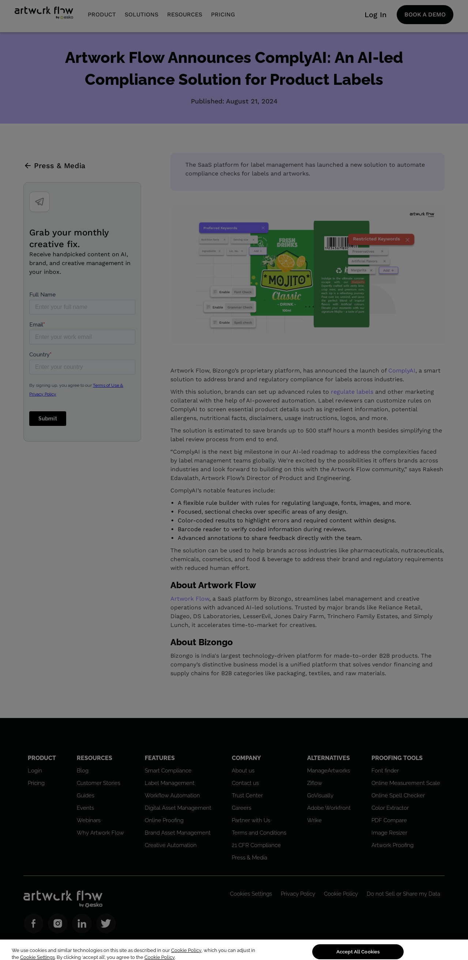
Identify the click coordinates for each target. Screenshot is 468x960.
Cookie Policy (186, 955)
